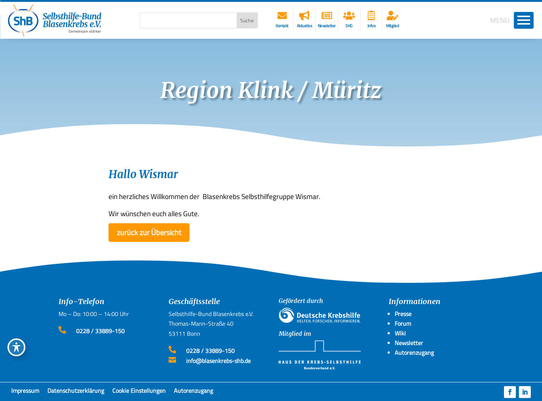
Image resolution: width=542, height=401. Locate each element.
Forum (403, 323)
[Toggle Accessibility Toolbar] (16, 347)
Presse (403, 313)
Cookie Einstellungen (139, 392)
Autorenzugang (193, 392)
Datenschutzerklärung (75, 392)
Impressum (25, 392)
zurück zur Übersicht (149, 232)
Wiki (400, 333)
